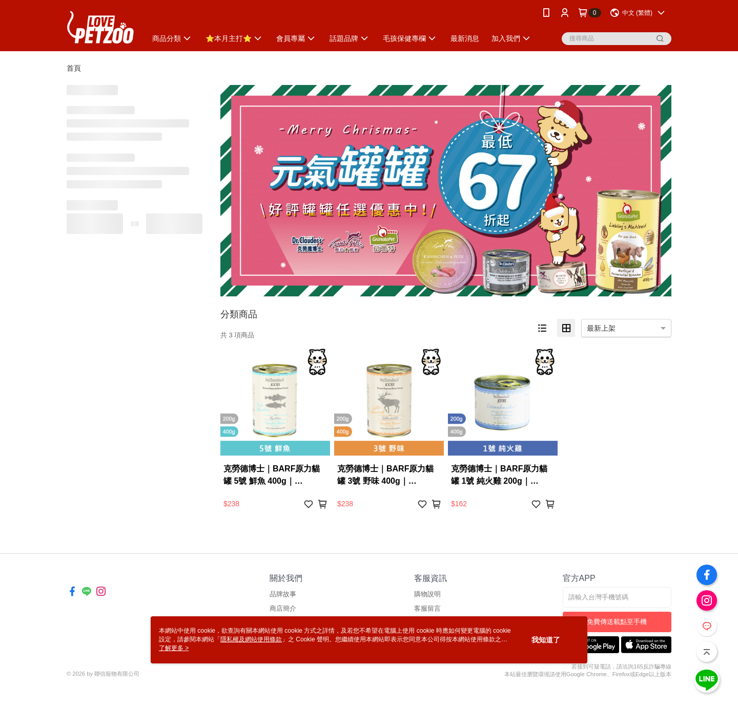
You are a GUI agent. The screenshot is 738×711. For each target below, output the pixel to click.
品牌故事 (283, 594)
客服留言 (427, 608)
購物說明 (427, 594)
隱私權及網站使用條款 (251, 639)
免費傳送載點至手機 (617, 622)
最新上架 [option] (601, 328)
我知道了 (545, 640)
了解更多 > (174, 648)
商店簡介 (283, 608)
